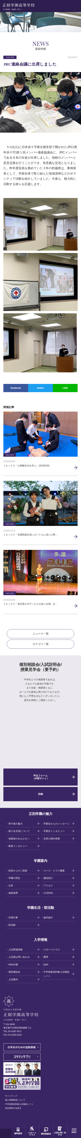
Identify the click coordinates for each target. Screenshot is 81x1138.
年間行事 (13, 917)
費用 (45, 957)
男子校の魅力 (15, 823)
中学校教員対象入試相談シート (56, 974)
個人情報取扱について (15, 1100)
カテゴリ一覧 (41, 644)
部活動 (11, 925)
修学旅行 (48, 917)
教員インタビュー (17, 846)
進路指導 (13, 893)
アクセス (48, 885)
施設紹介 (48, 878)
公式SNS (48, 893)
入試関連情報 (15, 949)
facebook (16, 388)
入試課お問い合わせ (19, 957)
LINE (65, 388)
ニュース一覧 (41, 633)
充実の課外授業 (51, 838)
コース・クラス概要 (54, 870)
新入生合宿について (19, 831)
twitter (40, 388)
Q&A (45, 964)
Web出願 (13, 964)
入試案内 (13, 979)
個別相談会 (14, 972)
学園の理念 (14, 878)
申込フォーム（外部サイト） (40, 777)
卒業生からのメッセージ (56, 823)
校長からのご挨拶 (17, 870)
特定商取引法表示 (13, 1108)
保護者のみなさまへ (19, 838)
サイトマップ (11, 1096)
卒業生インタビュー (54, 831)
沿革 (10, 885)
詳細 (40, 794)
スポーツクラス (51, 949)
